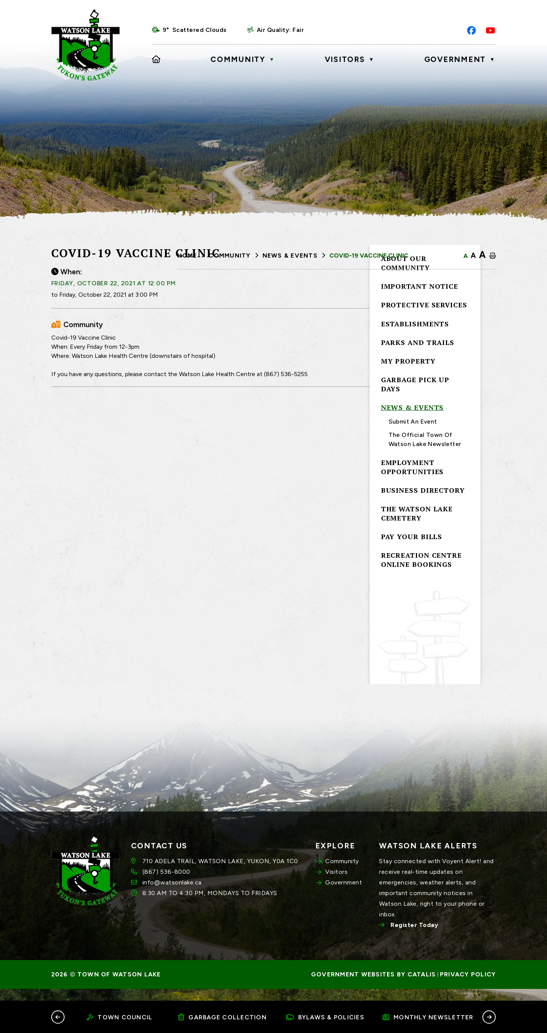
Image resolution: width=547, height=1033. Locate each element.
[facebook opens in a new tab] (471, 30)
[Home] (156, 59)
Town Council (119, 1017)
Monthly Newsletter (428, 1017)
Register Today (414, 937)
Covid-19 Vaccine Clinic (368, 255)
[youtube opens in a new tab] (490, 30)
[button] (58, 1017)
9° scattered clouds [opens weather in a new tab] (195, 29)
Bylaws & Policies (325, 1017)
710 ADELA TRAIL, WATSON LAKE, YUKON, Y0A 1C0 (220, 873)
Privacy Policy (468, 987)
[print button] (493, 256)
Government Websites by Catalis (373, 987)
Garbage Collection (222, 1017)
